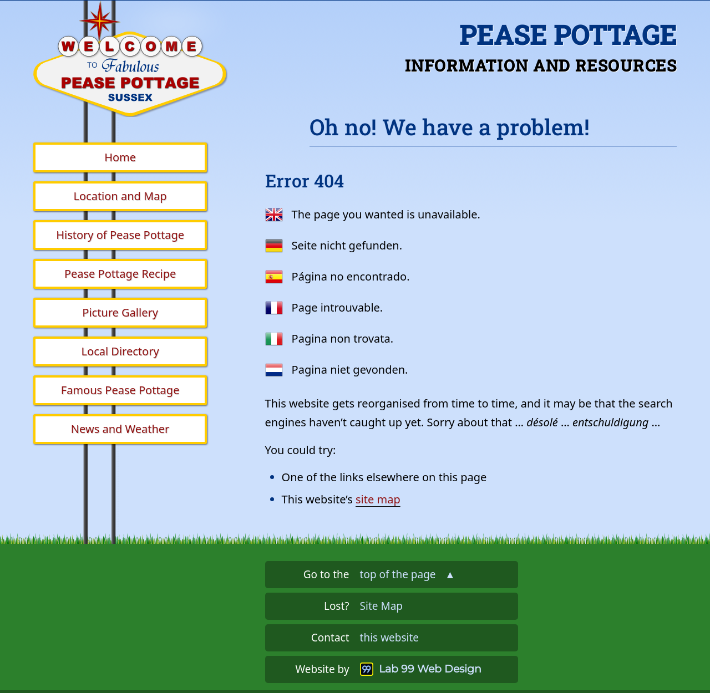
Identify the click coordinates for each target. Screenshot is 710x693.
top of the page (407, 574)
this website (389, 637)
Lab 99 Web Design (430, 669)
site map (378, 499)
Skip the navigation (297, 18)
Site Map (381, 606)
